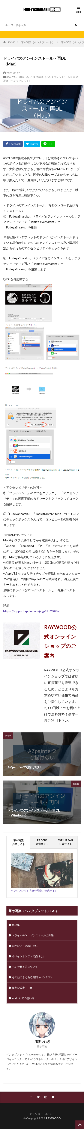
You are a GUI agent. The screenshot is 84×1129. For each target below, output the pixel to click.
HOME (11, 42)
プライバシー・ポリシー (42, 1114)
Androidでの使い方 (23, 998)
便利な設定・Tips (22, 987)
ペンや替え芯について (25, 966)
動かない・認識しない (19, 77)
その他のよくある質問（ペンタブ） (32, 977)
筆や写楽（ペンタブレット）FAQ (52, 77)
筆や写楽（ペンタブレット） (38, 42)
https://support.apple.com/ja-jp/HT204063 (31, 611)
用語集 (16, 924)
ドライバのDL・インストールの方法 (33, 935)
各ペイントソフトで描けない (28, 956)
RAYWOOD (53, 1118)
